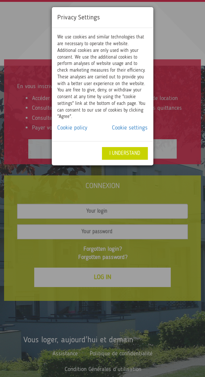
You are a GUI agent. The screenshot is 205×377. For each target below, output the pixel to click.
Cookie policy (72, 127)
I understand (124, 153)
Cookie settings (130, 127)
